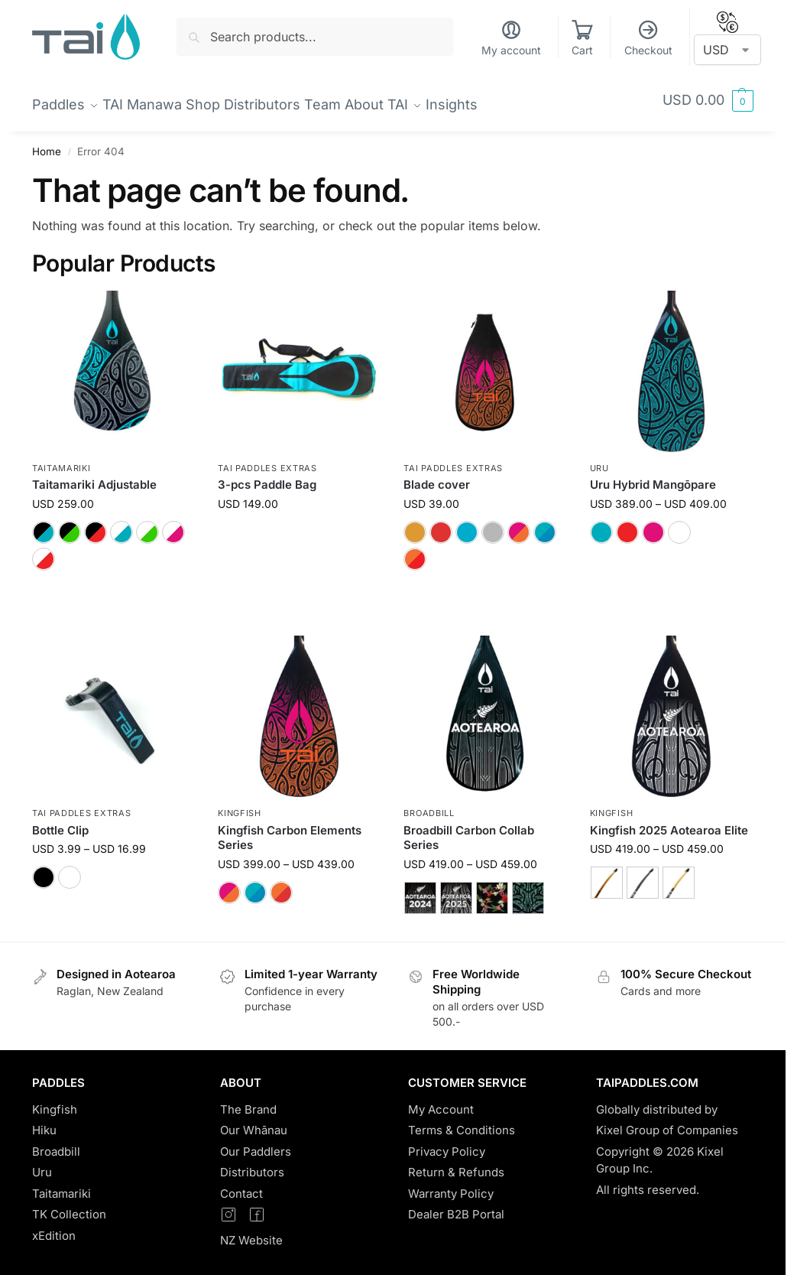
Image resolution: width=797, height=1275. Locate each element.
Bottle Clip (60, 821)
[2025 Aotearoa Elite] (456, 889)
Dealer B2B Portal (456, 1206)
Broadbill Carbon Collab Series (468, 829)
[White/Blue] (121, 523)
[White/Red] (43, 550)
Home (46, 143)
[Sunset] (518, 523)
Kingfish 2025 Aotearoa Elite (669, 821)
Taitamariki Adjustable (94, 476)
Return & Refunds (456, 1163)
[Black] (43, 868)
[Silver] (492, 523)
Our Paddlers (255, 1143)
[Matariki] (528, 889)
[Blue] (601, 523)
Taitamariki (61, 459)
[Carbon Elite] (678, 874)
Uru (599, 459)
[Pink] (653, 523)
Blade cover (436, 476)
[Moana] (544, 523)
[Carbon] (642, 874)
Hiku (44, 1121)
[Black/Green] (69, 523)
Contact (241, 1185)
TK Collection (69, 1206)
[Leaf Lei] (492, 889)
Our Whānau (253, 1121)
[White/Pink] (173, 523)
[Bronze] (414, 523)
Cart (582, 38)
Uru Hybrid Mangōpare (653, 476)
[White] (679, 523)
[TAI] (466, 523)
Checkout (648, 38)
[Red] (627, 523)
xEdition (54, 1227)
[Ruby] (440, 523)
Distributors (252, 1163)
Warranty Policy (451, 1185)
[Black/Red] (95, 523)
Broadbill (428, 804)
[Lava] (414, 550)
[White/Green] (147, 523)
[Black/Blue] (43, 523)
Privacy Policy (446, 1143)
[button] (708, 100)
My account (511, 38)
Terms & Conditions (461, 1121)
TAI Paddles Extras (267, 459)
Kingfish (239, 804)
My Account (441, 1101)
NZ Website (251, 1232)
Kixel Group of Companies (667, 1121)
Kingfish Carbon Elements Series (289, 829)
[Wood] (607, 874)
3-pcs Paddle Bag (267, 476)
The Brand (248, 1101)
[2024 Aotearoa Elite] (420, 889)
